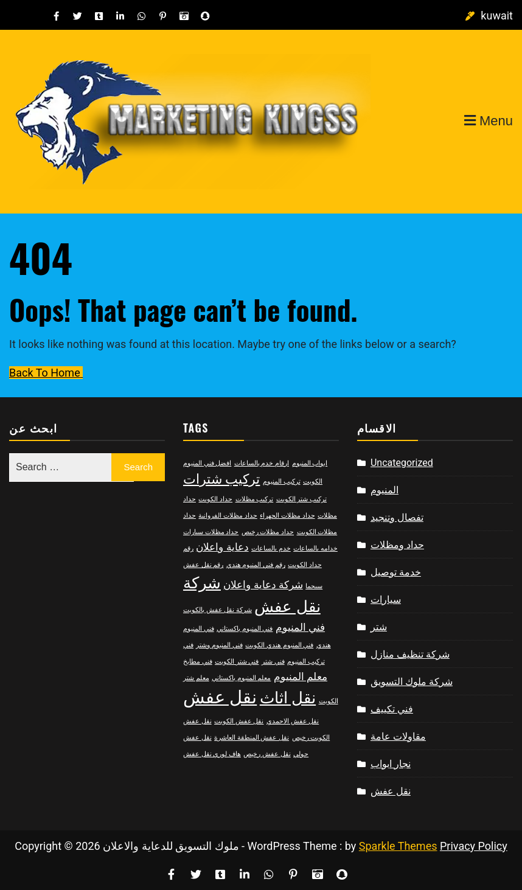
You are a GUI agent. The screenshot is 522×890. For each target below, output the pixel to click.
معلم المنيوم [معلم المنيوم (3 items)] (300, 676)
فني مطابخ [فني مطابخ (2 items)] (197, 662)
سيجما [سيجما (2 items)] (313, 586)
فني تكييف (392, 709)
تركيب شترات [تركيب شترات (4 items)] (221, 479)
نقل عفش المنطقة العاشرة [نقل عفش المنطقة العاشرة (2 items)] (251, 738)
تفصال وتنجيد (397, 517)
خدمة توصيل (396, 572)
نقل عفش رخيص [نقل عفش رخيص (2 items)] (266, 754)
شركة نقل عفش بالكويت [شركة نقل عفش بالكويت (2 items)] (217, 610)
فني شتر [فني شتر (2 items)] (273, 662)
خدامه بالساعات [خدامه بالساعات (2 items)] (315, 548)
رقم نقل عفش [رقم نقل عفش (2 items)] (203, 565)
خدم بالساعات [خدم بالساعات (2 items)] (271, 548)
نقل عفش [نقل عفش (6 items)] (220, 697)
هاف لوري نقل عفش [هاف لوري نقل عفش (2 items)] (212, 754)
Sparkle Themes (398, 846)
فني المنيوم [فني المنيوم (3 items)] (300, 627)
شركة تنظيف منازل (410, 654)
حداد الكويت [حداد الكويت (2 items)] (215, 499)
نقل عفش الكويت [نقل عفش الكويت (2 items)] (238, 721)
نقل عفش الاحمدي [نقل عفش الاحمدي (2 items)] (292, 721)
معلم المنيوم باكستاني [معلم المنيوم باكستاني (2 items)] (241, 678)
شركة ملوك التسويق (412, 681)
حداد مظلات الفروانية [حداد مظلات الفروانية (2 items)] (227, 516)
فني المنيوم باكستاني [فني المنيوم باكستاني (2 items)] (245, 629)
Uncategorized (402, 462)
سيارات (386, 599)
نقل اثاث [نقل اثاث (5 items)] (288, 698)
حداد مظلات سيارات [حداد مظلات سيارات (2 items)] (210, 532)
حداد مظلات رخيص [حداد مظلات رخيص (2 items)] (268, 532)
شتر (379, 627)
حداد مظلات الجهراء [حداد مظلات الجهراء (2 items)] (287, 516)
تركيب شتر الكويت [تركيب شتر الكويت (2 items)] (301, 499)
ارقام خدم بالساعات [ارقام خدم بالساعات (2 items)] (261, 463)
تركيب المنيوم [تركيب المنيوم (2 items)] (282, 481)
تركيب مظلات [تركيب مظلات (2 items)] (254, 499)
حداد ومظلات (397, 545)
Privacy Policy (473, 846)
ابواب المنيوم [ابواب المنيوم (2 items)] (310, 463)
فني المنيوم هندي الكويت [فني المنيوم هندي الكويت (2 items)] (279, 645)
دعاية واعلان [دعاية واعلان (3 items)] (222, 547)
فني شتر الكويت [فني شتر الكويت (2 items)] (237, 662)
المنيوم (384, 490)
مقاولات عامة (398, 736)
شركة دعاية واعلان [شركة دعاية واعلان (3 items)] (262, 585)
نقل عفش (391, 791)
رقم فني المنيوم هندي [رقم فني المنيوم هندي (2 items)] (255, 565)
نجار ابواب (391, 764)
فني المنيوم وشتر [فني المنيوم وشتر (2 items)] (219, 645)
